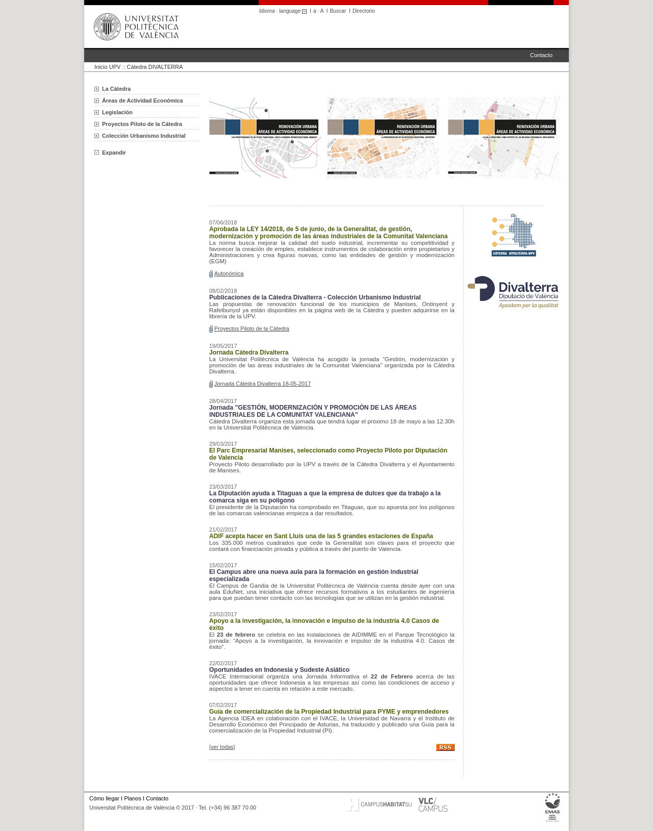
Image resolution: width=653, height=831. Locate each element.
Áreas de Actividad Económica (142, 100)
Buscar (338, 11)
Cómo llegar (104, 798)
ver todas (222, 747)
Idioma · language (284, 11)
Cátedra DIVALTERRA (155, 67)
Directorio (364, 11)
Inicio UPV (107, 67)
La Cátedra (116, 89)
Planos (132, 798)
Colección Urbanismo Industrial (144, 136)
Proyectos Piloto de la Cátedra (142, 124)
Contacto (541, 55)
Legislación (117, 112)
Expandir (110, 152)
